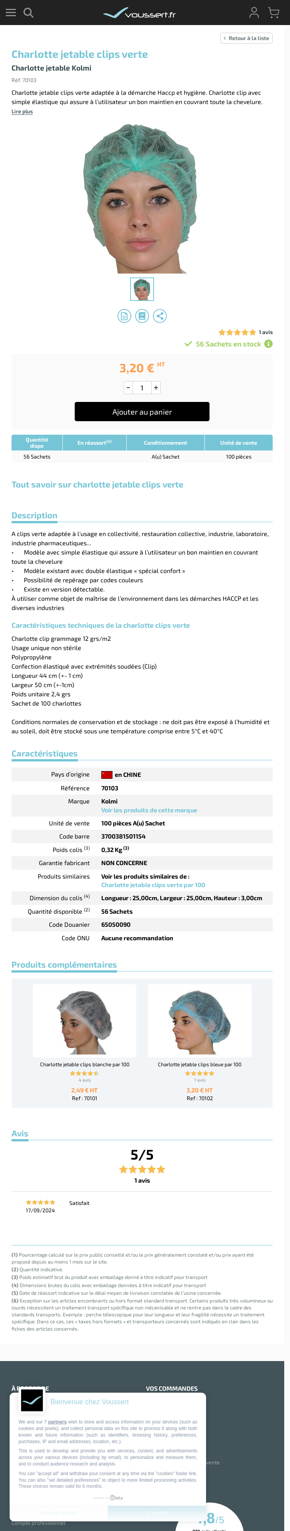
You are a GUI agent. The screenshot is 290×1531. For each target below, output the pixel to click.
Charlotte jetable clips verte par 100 (153, 884)
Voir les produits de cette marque (149, 809)
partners (57, 1422)
